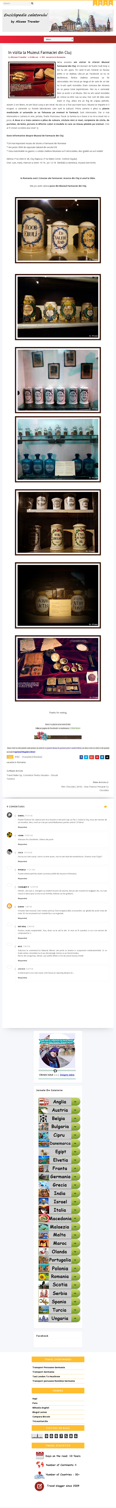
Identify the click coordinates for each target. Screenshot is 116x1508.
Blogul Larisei (39, 1401)
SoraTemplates (19, 1502)
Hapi (34, 1387)
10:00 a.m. (28, 824)
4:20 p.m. (30, 957)
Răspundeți (22, 816)
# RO (17, 757)
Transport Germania (43, 1360)
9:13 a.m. (29, 804)
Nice (20, 935)
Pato (34, 1391)
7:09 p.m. (27, 935)
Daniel (21, 804)
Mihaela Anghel (40, 1396)
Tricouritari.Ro (40, 1410)
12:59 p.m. (34, 875)
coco (20, 841)
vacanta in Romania (55, 57)
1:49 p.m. (28, 895)
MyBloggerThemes (49, 1502)
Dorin (21, 895)
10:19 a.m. (28, 841)
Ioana (21, 824)
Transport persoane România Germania (53, 1369)
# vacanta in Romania (32, 757)
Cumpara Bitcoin (41, 1405)
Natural (22, 915)
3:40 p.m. (31, 915)
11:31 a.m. (31, 858)
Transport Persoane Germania (48, 1356)
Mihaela (22, 858)
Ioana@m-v (23, 875)
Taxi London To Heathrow (46, 1365)
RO (43, 57)
